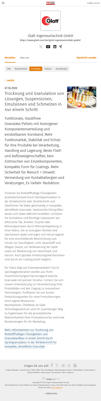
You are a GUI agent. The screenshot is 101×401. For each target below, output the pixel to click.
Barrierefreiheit (34, 373)
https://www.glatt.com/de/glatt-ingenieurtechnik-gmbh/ (50, 40)
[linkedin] (74, 366)
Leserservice (25, 370)
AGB (33, 370)
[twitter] (56, 366)
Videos (48, 68)
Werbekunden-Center (63, 370)
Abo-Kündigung (48, 370)
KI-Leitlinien (56, 373)
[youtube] (62, 366)
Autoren (70, 373)
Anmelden (93, 3)
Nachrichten (21, 68)
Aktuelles (10, 57)
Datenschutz (90, 370)
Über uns (24, 57)
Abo (64, 373)
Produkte (36, 68)
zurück (9, 80)
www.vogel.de (57, 388)
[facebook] (51, 366)
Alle (9, 68)
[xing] (68, 366)
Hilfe (38, 370)
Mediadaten (78, 370)
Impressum (45, 373)
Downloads (61, 68)
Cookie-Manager (12, 370)
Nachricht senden (86, 57)
